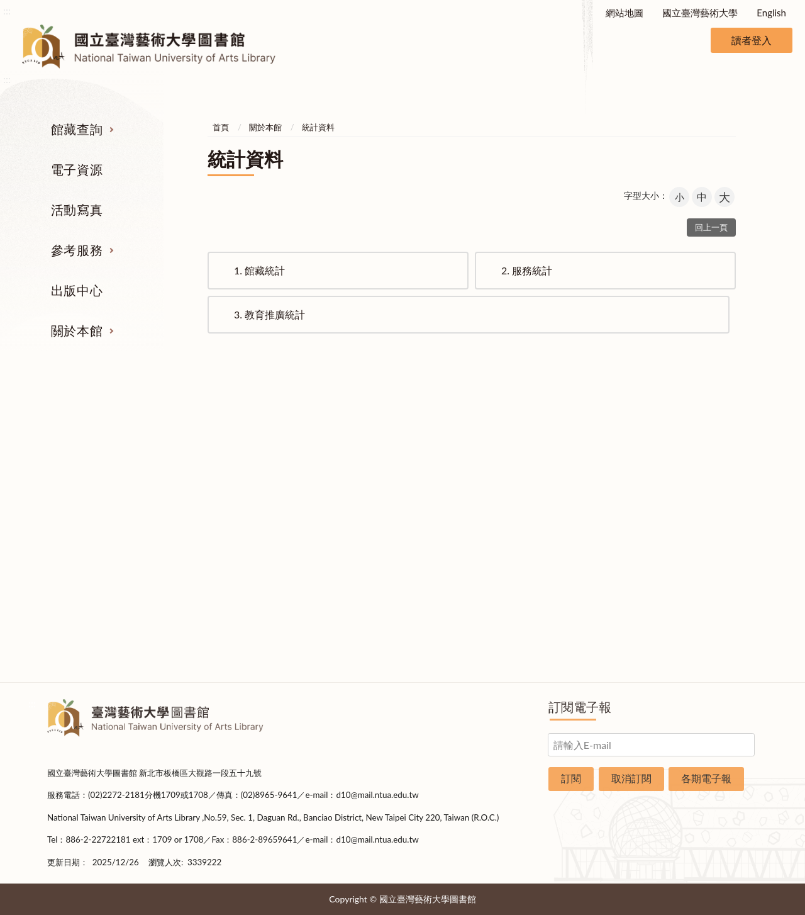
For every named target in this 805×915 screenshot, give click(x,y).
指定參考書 (463, 438)
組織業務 (709, 438)
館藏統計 (259, 270)
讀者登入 (751, 40)
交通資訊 (709, 580)
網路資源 (96, 509)
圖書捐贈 (709, 627)
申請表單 (709, 604)
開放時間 (709, 557)
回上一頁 (711, 227)
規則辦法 (709, 533)
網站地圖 (624, 12)
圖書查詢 (96, 462)
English (771, 12)
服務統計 (526, 270)
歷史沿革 (709, 485)
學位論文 (96, 533)
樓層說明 (709, 462)
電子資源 (77, 169)
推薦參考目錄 (464, 533)
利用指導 (464, 509)
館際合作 (464, 462)
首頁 (221, 127)
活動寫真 (77, 209)
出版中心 (77, 290)
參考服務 (77, 249)
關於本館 (77, 330)
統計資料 (318, 127)
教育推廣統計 (269, 314)
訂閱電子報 (579, 706)
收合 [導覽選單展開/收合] (747, 373)
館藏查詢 (77, 129)
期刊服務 (96, 438)
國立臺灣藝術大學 (700, 12)
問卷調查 (709, 651)
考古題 (464, 485)
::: (7, 10)
